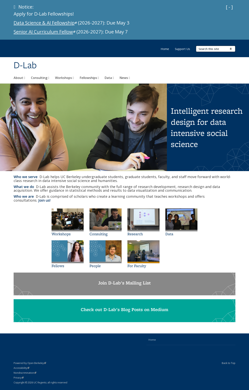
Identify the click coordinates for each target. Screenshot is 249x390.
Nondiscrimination (25, 372)
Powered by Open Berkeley (30, 363)
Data (109, 78)
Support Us (182, 49)
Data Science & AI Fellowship (45, 22)
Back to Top (228, 363)
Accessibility (21, 368)
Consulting (40, 78)
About (19, 78)
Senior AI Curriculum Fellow (44, 31)
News (125, 78)
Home (165, 49)
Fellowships (89, 78)
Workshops (64, 78)
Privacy (19, 377)
